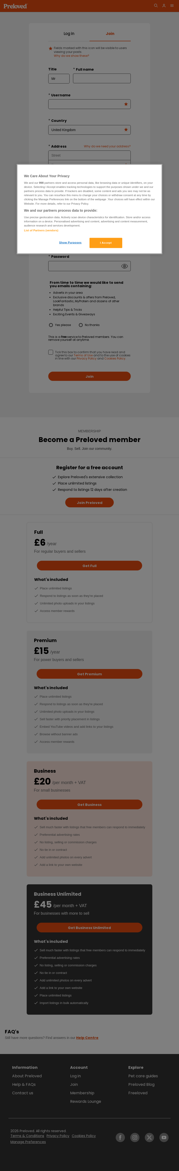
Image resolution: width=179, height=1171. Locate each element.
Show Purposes (70, 242)
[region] (89, 209)
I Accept (106, 242)
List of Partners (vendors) (41, 230)
